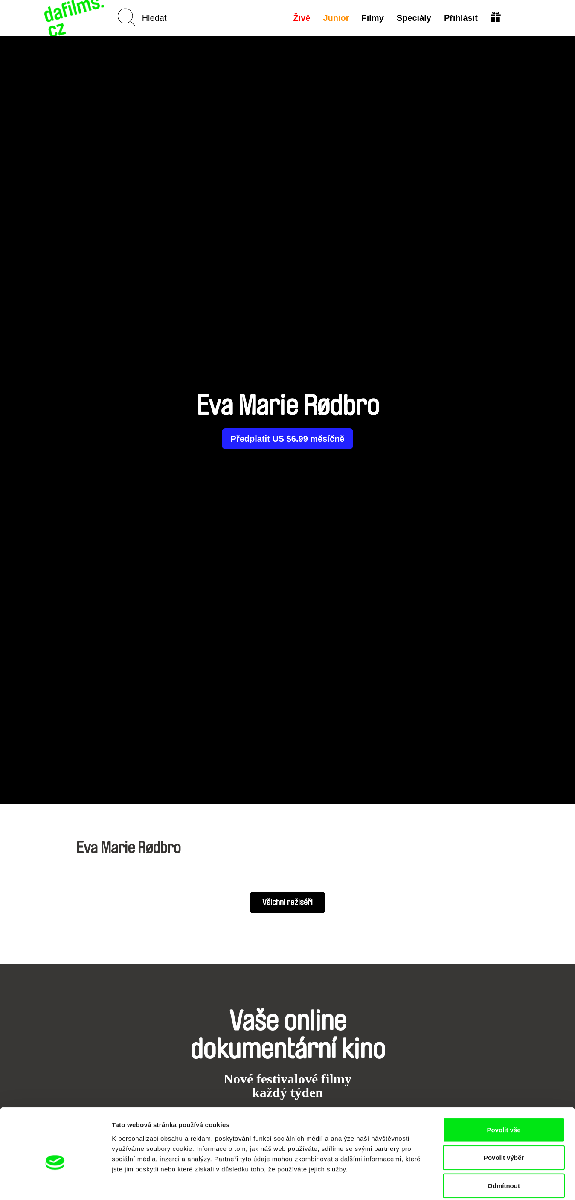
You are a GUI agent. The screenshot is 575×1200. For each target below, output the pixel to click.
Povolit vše (503, 1088)
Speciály (413, 18)
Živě (301, 18)
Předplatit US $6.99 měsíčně (288, 438)
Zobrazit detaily (451, 1183)
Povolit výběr (504, 1116)
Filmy (372, 18)
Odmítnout (504, 1144)
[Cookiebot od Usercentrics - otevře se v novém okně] (55, 1183)
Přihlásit (460, 18)
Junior (335, 18)
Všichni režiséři (287, 902)
